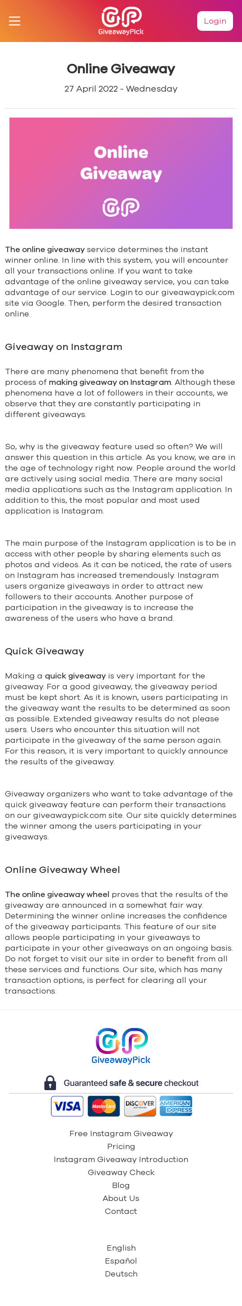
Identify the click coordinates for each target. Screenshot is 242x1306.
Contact (121, 1211)
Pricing (121, 1146)
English (121, 1248)
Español (121, 1260)
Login (215, 21)
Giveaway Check (121, 1172)
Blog (121, 1185)
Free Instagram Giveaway (121, 1133)
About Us (121, 1198)
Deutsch (121, 1273)
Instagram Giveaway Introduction (121, 1159)
